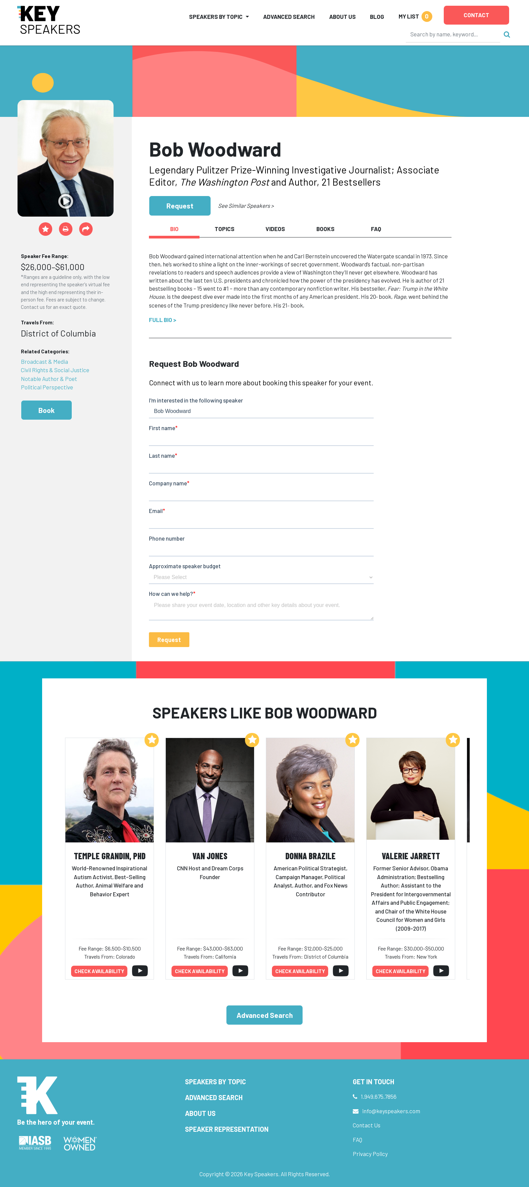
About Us (342, 16)
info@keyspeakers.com (391, 1111)
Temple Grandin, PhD (110, 856)
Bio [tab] (174, 228)
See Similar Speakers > (246, 205)
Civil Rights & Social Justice (55, 369)
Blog (377, 16)
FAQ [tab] (376, 228)
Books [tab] (325, 228)
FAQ (357, 1139)
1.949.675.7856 (379, 1096)
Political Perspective (47, 387)
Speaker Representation (227, 1129)
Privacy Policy (370, 1153)
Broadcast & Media (44, 361)
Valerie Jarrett (411, 856)
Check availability (99, 971)
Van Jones (209, 856)
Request (179, 205)
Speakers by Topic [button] (216, 16)
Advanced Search (289, 16)
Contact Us (366, 1125)
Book (46, 410)
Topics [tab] (225, 228)
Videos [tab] (275, 228)
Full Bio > (162, 319)
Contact (476, 14)
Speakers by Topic (215, 1082)
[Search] (453, 34)
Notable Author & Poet (49, 378)
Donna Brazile (310, 856)
